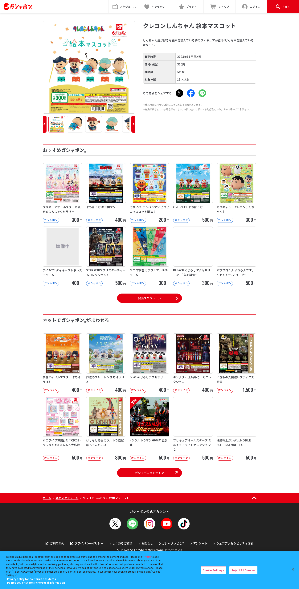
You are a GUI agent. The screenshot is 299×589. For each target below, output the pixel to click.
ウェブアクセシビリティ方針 (234, 543)
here (148, 556)
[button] (45, 124)
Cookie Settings (213, 570)
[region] (149, 570)
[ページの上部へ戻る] (254, 498)
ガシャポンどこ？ (173, 543)
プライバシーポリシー (87, 543)
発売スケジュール (149, 298)
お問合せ (147, 543)
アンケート (200, 543)
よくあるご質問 (122, 543)
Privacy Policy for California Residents (31, 579)
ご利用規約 (55, 543)
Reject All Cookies (243, 570)
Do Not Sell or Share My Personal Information (151, 550)
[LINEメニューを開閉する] (132, 523)
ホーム (47, 498)
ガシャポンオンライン (156, 473)
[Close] (293, 569)
